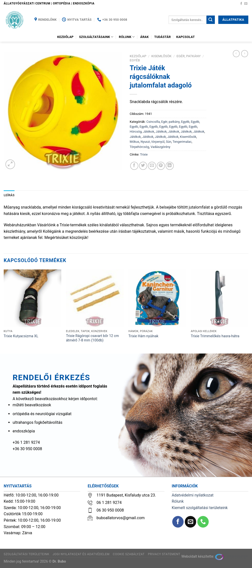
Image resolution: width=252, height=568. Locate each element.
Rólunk (127, 37)
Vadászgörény (160, 147)
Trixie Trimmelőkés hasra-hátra (215, 336)
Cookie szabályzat (129, 554)
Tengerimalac (182, 141)
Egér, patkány (188, 56)
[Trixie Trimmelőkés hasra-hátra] (219, 298)
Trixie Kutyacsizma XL (21, 336)
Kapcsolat (185, 37)
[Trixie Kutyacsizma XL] (32, 298)
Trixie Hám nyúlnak (143, 336)
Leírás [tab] (9, 195)
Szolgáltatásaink (96, 37)
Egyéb (135, 60)
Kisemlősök (161, 56)
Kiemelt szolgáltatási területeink (200, 507)
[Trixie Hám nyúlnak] (157, 298)
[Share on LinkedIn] (170, 166)
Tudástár (162, 37)
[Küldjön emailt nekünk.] (245, 3)
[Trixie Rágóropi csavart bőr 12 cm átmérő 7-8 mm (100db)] (95, 298)
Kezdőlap (65, 37)
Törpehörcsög (139, 147)
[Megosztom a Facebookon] (134, 166)
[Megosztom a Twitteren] (143, 166)
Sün (168, 141)
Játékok (148, 131)
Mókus (134, 141)
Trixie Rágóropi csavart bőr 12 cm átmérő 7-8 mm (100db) (92, 338)
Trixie (144, 154)
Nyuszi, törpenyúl (152, 141)
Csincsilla (153, 122)
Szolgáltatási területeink (26, 554)
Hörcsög (136, 131)
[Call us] (203, 522)
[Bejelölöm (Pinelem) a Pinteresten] (161, 166)
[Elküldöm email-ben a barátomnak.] (152, 166)
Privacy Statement (164, 554)
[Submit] (210, 20)
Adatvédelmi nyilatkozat (193, 495)
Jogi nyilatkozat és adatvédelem (81, 554)
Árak (144, 37)
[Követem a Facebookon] (241, 3)
